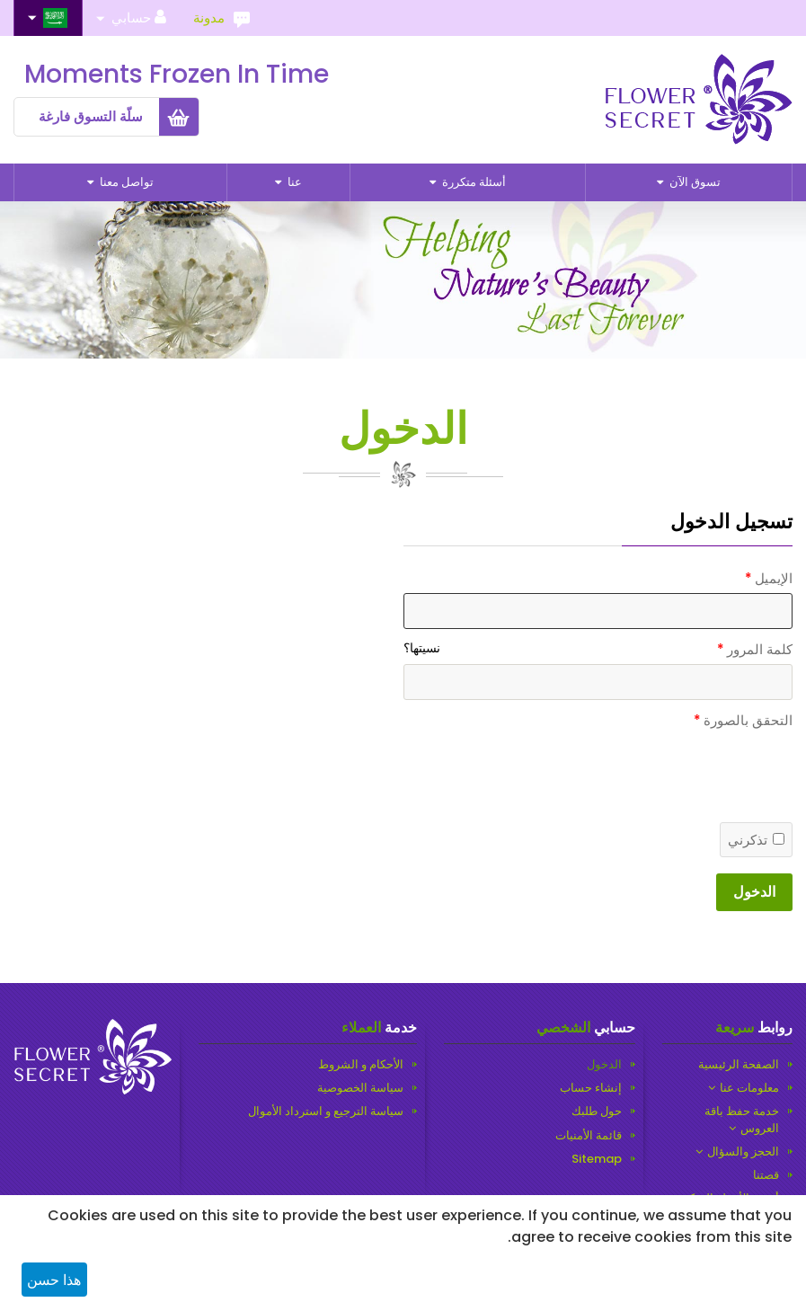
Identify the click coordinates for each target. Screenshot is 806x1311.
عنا (293, 181)
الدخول (754, 891)
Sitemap (596, 1159)
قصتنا (766, 1175)
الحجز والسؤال (743, 1152)
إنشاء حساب (591, 1088)
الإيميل (774, 578)
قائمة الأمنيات (588, 1136)
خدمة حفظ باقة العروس (741, 1119)
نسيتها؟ (421, 648)
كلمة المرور (760, 649)
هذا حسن (54, 1280)
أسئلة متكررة (472, 181)
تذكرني (756, 839)
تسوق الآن (694, 181)
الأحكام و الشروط (360, 1065)
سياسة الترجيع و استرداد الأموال (325, 1111)
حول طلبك (596, 1111)
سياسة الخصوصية (360, 1088)
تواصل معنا (125, 181)
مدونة (209, 17)
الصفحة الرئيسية (738, 1065)
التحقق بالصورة (748, 720)
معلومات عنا (749, 1088)
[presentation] (656, 851)
